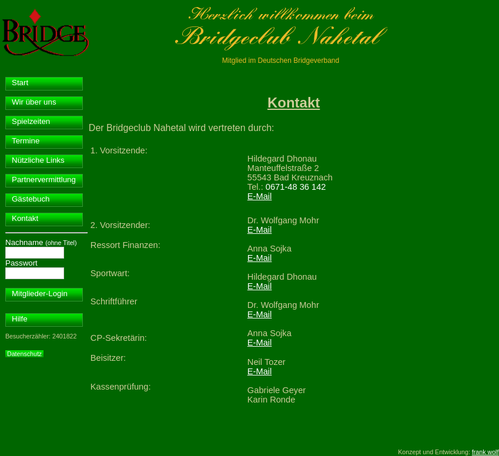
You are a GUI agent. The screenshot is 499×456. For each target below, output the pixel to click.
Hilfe (20, 318)
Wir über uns (34, 102)
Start (20, 82)
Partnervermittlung (44, 179)
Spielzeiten (31, 121)
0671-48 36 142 (296, 187)
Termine (25, 140)
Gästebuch (30, 199)
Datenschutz (24, 353)
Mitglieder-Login (40, 293)
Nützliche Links (38, 160)
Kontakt (25, 218)
